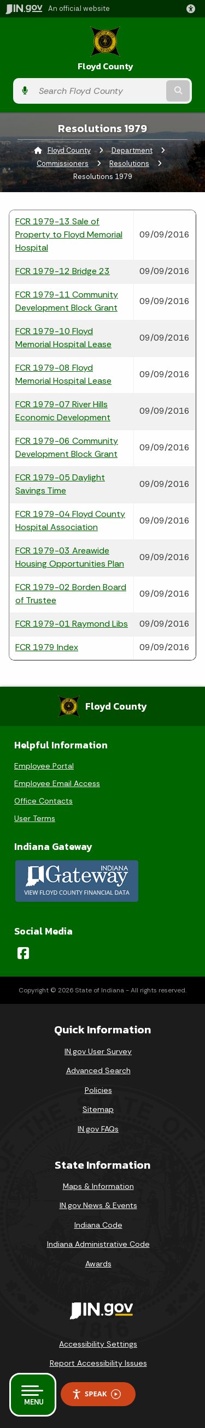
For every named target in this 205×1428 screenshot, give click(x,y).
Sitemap (98, 1109)
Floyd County (105, 66)
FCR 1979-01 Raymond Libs (71, 623)
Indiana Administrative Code (98, 1244)
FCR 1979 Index (46, 647)
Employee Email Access (57, 783)
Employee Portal (44, 766)
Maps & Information (98, 1186)
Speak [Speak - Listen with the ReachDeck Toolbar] (96, 1394)
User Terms (34, 818)
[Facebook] (23, 953)
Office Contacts (43, 801)
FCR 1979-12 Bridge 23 (62, 271)
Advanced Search (98, 1070)
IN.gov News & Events (98, 1205)
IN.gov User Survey (98, 1051)
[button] (193, 8)
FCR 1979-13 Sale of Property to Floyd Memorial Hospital (68, 234)
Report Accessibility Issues (98, 1363)
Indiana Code (98, 1225)
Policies (98, 1090)
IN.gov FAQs (98, 1129)
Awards (98, 1264)
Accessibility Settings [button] (98, 1344)
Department (132, 150)
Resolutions (129, 163)
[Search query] (98, 91)
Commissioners (63, 163)
